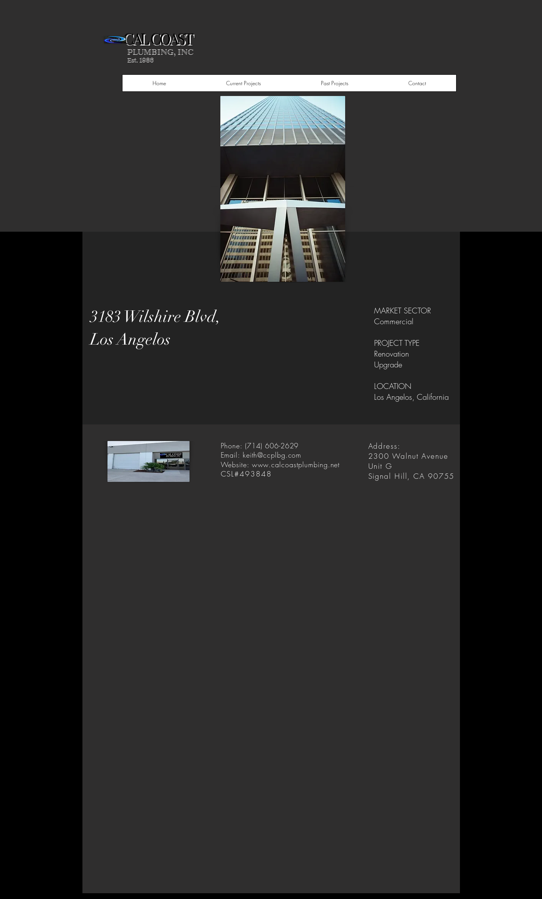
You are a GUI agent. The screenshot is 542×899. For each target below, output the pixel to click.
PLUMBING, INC (160, 52)
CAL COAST (157, 38)
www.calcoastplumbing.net (296, 464)
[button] (243, 83)
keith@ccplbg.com (272, 455)
